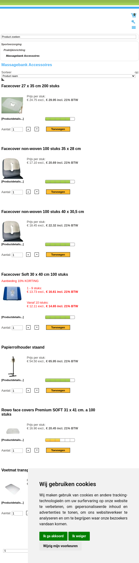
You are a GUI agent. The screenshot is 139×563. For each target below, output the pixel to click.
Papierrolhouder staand (23, 347)
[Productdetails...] (12, 118)
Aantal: (6, 129)
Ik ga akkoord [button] (53, 536)
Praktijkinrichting (14, 50)
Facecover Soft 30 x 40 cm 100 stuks (34, 274)
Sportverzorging (11, 44)
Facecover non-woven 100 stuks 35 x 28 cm (41, 149)
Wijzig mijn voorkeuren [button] (60, 546)
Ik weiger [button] (79, 536)
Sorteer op (69, 72)
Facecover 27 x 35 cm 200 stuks (30, 86)
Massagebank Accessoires (23, 55)
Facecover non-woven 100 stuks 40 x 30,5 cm (42, 212)
